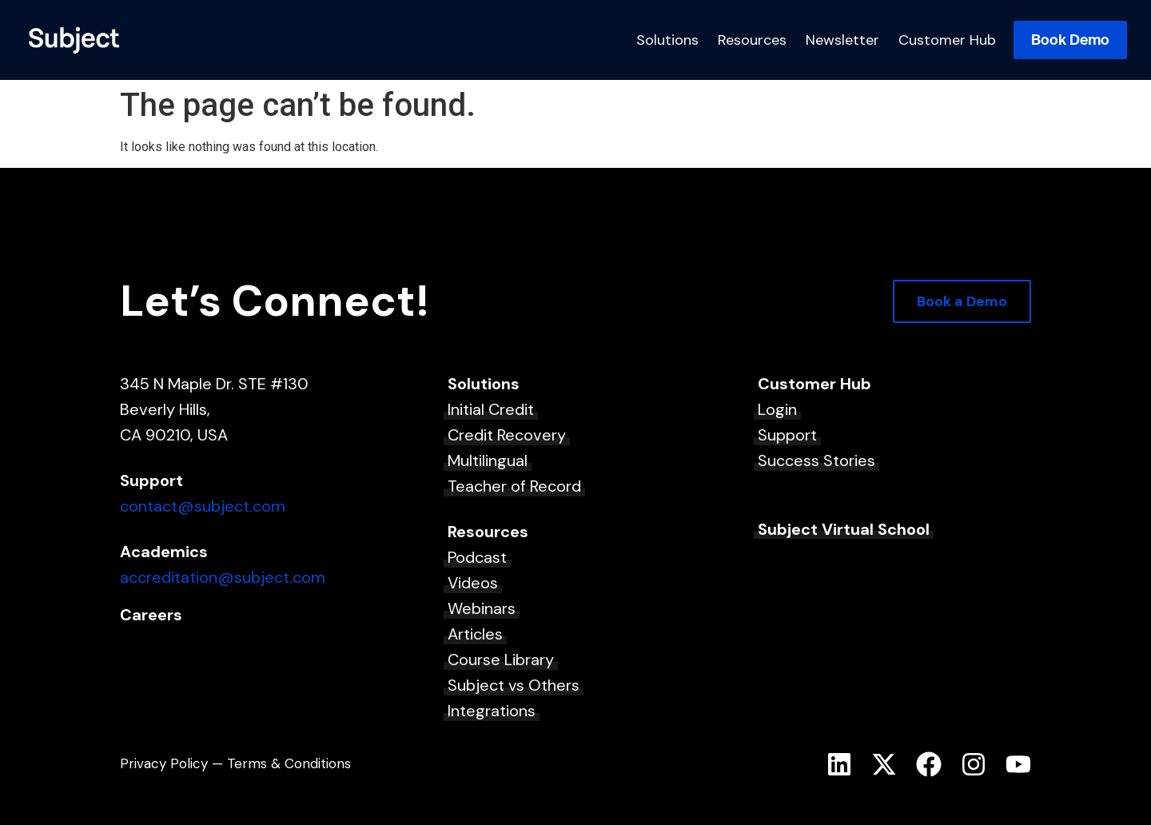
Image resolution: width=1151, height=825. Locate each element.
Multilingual (488, 460)
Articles (475, 634)
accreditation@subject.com (222, 577)
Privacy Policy (164, 763)
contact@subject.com (202, 506)
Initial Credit (491, 409)
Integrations (492, 710)
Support (787, 434)
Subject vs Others (513, 685)
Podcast (477, 557)
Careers (151, 614)
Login (777, 409)
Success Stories (816, 460)
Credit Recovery (507, 434)
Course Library (501, 659)
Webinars (482, 608)
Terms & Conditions (289, 763)
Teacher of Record (514, 486)
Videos (473, 582)
